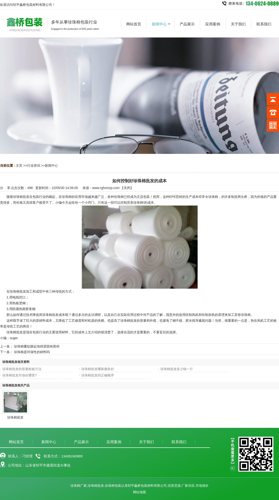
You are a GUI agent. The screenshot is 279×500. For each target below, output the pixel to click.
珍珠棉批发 (15, 417)
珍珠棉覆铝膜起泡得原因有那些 (37, 346)
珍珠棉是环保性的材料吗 (32, 352)
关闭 (127, 188)
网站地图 (139, 492)
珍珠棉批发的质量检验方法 (21, 369)
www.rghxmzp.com (106, 188)
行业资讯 (33, 165)
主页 (19, 165)
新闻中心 (51, 165)
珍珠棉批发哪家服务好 (97, 369)
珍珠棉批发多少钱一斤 (176, 369)
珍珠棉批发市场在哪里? (19, 375)
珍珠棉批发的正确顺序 (97, 375)
